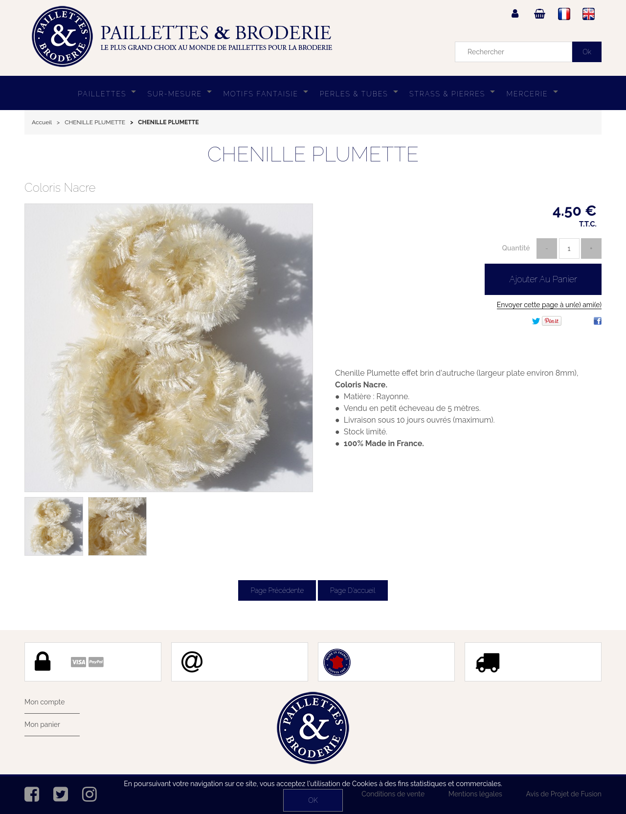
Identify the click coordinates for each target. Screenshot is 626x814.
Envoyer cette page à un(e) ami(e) (549, 305)
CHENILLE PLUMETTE (313, 154)
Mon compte (44, 702)
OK (312, 800)
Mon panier (42, 724)
